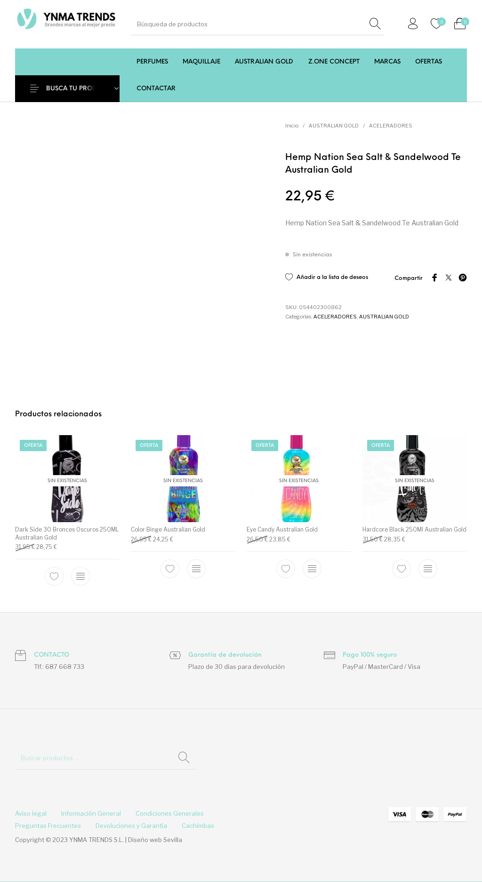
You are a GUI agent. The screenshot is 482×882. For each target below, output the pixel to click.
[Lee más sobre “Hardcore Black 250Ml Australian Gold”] (427, 568)
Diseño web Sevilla (155, 839)
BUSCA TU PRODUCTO (80, 89)
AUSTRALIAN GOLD (334, 125)
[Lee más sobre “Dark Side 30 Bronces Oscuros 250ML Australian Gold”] (80, 576)
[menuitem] (152, 61)
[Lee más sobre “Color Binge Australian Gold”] (196, 568)
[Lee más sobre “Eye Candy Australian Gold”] (312, 568)
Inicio (291, 125)
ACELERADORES (390, 125)
